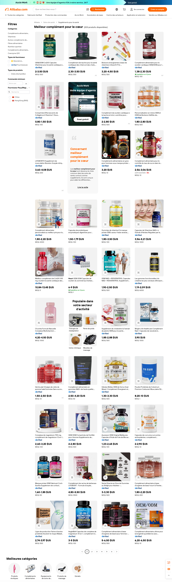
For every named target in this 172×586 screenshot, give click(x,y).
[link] (169, 562)
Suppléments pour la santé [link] (68, 22)
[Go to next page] (117, 551)
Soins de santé (49, 22)
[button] (87, 9)
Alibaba (37, 22)
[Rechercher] (98, 9)
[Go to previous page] (82, 551)
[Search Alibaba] (59, 9)
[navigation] (18, 287)
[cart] (125, 10)
